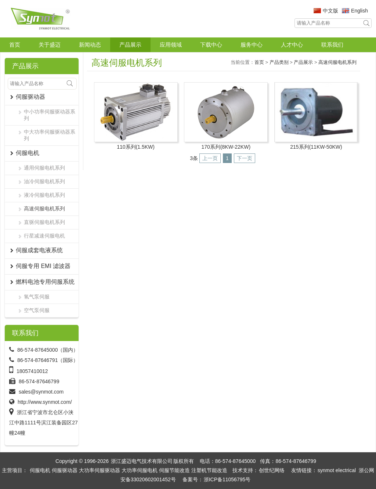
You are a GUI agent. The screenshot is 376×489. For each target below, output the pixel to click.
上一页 (210, 158)
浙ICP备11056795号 (227, 479)
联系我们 (332, 44)
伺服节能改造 (174, 470)
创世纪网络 (272, 470)
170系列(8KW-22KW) (226, 147)
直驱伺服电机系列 (44, 222)
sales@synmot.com (41, 392)
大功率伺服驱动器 (99, 470)
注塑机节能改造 (209, 470)
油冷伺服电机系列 (44, 181)
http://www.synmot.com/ (45, 402)
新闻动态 (90, 44)
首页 (14, 44)
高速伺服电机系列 (44, 208)
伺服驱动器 (64, 470)
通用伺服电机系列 (44, 168)
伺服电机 (40, 470)
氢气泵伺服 (37, 297)
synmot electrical (337, 470)
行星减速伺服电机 (44, 236)
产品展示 (130, 44)
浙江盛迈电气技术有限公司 (142, 461)
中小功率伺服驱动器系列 (49, 115)
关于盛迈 (50, 44)
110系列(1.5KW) (136, 147)
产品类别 (279, 62)
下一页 (244, 158)
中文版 (330, 11)
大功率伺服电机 (140, 470)
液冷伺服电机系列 (44, 195)
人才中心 (292, 44)
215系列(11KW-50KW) (316, 147)
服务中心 (252, 44)
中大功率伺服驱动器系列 (49, 135)
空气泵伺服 (37, 310)
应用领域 (171, 44)
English (359, 11)
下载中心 (211, 44)
